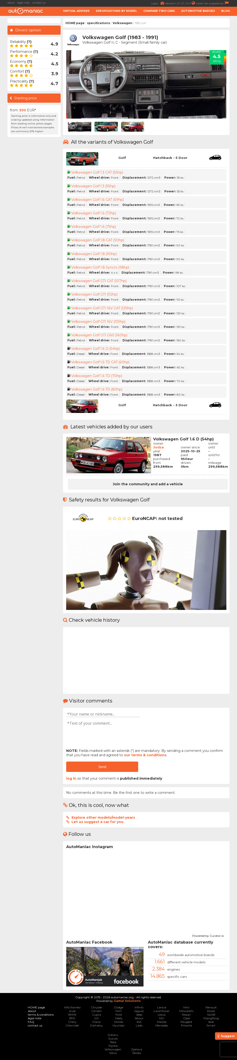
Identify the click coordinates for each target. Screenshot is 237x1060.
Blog (225, 11)
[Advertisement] (34, 211)
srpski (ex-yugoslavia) (213, 3)
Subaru (113, 1035)
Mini (186, 1007)
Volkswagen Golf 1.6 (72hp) (93, 213)
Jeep (139, 1014)
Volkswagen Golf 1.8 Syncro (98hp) (100, 267)
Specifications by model (116, 11)
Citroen (96, 1011)
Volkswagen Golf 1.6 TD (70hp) (96, 376)
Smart (211, 1025)
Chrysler (96, 1007)
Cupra (96, 1014)
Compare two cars (159, 11)
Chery (72, 1022)
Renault (211, 1007)
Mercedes (161, 1025)
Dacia (97, 1022)
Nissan (186, 1014)
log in (71, 778)
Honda (118, 1022)
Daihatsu (96, 1025)
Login (158, 3)
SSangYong (211, 1018)
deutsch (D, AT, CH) (180, 3)
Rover (211, 1011)
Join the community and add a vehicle (148, 484)
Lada (139, 1025)
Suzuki (113, 1038)
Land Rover (162, 1011)
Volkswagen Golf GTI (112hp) (94, 294)
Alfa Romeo (72, 1007)
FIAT (118, 1011)
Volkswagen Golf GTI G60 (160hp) (99, 335)
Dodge (118, 1007)
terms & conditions (41, 1014)
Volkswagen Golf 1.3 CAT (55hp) (97, 172)
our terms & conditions (145, 755)
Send (102, 767)
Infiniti (139, 1007)
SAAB (211, 1014)
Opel (186, 1018)
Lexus (161, 1014)
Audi (72, 1011)
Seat (211, 1022)
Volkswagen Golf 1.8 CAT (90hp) (98, 240)
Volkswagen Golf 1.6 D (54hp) (95, 348)
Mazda (161, 1022)
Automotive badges (198, 11)
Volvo (113, 1053)
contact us (38, 2)
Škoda (136, 1053)
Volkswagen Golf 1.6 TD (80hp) (96, 389)
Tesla (113, 1042)
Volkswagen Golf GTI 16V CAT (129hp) (102, 308)
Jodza (158, 447)
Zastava (136, 1049)
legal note (23, 2)
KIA (139, 1022)
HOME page (75, 23)
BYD (72, 1018)
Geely (118, 1018)
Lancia (161, 1007)
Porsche (186, 1025)
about (11, 2)
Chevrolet (72, 1025)
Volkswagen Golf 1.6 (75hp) (93, 226)
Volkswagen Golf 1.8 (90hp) (94, 254)
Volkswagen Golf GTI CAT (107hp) (99, 281)
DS (96, 1018)
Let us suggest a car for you (97, 822)
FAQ (31, 1022)
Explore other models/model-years (103, 817)
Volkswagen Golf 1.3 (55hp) (93, 186)
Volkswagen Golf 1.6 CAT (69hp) (97, 199)
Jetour (139, 1018)
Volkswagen (122, 23)
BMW (72, 1014)
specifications (98, 23)
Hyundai (118, 1025)
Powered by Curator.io (208, 935)
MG (161, 1018)
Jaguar (139, 1011)
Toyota (113, 1045)
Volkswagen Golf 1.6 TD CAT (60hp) (100, 362)
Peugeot (186, 1022)
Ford (118, 1014)
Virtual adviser (76, 11)
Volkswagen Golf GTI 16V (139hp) (98, 321)
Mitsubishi (186, 1011)
